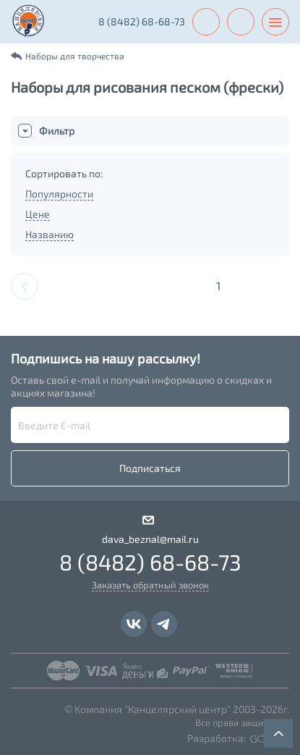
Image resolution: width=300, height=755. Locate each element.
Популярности (59, 193)
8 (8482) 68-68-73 (141, 21)
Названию (49, 234)
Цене (37, 214)
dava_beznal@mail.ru (150, 539)
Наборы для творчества (74, 56)
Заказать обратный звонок (150, 585)
